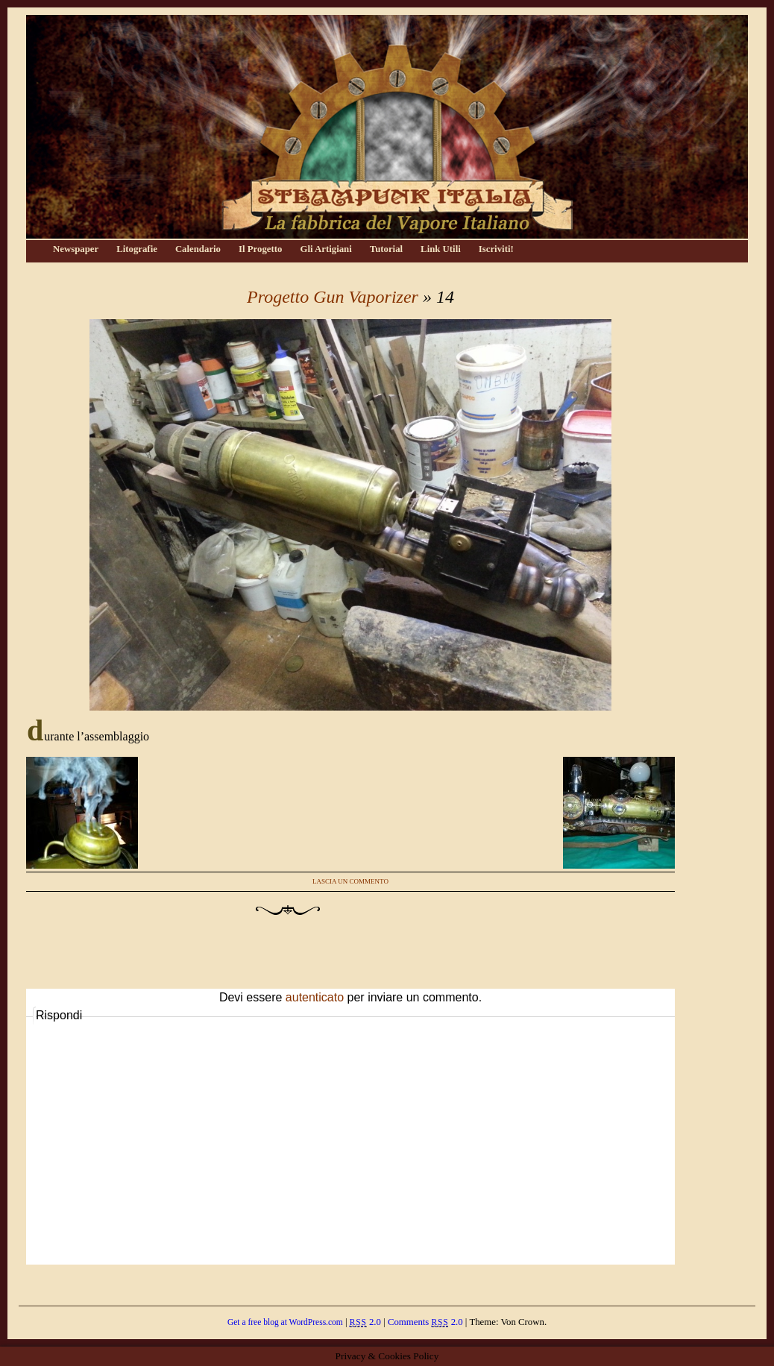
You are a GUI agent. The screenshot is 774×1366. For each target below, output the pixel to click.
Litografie (136, 249)
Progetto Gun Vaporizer (332, 296)
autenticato (315, 997)
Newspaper (75, 249)
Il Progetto (260, 249)
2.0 (365, 1322)
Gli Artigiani (325, 249)
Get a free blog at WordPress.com (285, 1322)
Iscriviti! (496, 249)
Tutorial (386, 249)
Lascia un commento (350, 881)
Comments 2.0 (425, 1322)
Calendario (198, 249)
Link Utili (441, 249)
